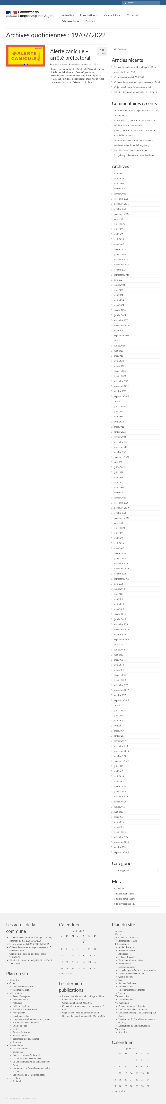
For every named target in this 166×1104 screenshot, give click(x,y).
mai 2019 (118, 599)
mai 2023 (118, 356)
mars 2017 (119, 731)
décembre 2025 (121, 199)
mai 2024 (118, 295)
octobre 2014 (120, 847)
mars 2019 (119, 609)
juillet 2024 (119, 285)
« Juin (62, 973)
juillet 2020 (119, 528)
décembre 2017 (121, 685)
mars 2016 (119, 781)
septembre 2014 (121, 852)
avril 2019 (119, 604)
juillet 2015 (119, 807)
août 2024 (118, 280)
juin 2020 (118, 533)
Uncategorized (86, 64)
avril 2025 (119, 239)
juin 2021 (118, 472)
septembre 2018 (121, 639)
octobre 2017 (120, 695)
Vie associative (16, 1045)
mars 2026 (119, 183)
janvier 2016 (120, 791)
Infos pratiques (16, 993)
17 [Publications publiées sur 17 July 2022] (95, 955)
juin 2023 (118, 351)
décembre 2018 (121, 624)
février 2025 (120, 249)
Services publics (20, 1035)
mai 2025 (118, 234)
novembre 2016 (121, 751)
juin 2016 (118, 766)
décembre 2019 (121, 563)
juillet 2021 (119, 467)
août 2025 (118, 219)
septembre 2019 (121, 579)
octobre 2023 (120, 330)
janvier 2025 (120, 254)
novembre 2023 (121, 325)
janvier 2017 (120, 741)
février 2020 (120, 553)
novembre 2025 (121, 204)
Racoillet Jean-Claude (124, 150)
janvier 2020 (120, 558)
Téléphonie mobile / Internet (26, 1039)
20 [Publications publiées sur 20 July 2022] (73, 962)
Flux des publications (124, 894)
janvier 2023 (120, 376)
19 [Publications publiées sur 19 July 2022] (67, 962)
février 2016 (120, 786)
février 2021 (120, 492)
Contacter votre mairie (23, 986)
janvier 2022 (120, 437)
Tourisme (17, 1042)
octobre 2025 (120, 209)
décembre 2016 (121, 746)
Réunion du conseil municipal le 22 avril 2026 (135, 92)
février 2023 (120, 371)
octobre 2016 (120, 756)
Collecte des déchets (22, 1006)
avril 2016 (119, 776)
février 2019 (120, 614)
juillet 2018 (119, 650)
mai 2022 (118, 416)
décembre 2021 (121, 442)
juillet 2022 (119, 406)
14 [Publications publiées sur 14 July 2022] (78, 955)
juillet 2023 (119, 346)
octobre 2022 (120, 391)
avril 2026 (119, 178)
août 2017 (118, 705)
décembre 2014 (121, 837)
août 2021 (118, 462)
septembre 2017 (121, 700)
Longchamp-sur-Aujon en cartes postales (31, 1019)
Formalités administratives (25, 1009)
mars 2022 (119, 427)
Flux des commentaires (125, 899)
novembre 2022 (121, 386)
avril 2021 (119, 482)
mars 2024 (119, 305)
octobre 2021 (120, 452)
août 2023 (118, 340)
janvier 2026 (120, 194)
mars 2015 (119, 827)
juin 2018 (118, 655)
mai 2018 (118, 660)
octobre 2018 (120, 634)
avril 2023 (119, 361)
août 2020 (118, 523)
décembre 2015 (121, 796)
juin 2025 (118, 229)
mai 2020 (118, 538)
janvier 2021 (120, 498)
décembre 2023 (121, 320)
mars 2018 (119, 670)
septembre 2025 (121, 214)
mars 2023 (119, 366)
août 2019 (118, 584)
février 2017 (120, 736)
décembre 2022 (121, 381)
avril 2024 (119, 300)
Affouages (17, 1003)
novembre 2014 (121, 842)
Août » (69, 973)
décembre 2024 (121, 259)
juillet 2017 (119, 710)
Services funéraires (21, 1032)
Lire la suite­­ (89, 82)
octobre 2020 (120, 513)
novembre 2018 (121, 629)
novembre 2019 (121, 568)
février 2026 (120, 188)
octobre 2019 (120, 574)
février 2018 (120, 675)
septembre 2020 (121, 518)
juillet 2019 (119, 589)
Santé (15, 1029)
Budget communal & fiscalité (26, 1055)
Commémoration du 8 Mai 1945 (129, 77)
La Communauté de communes (27, 1058)
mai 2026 (118, 173)
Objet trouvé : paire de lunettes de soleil (132, 87)
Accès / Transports (21, 996)
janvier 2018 (120, 680)
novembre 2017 (121, 690)
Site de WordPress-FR (124, 904)
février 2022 (120, 432)
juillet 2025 (119, 224)
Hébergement (19, 1012)
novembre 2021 (121, 447)
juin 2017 (118, 715)
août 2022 (118, 401)
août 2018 (118, 644)
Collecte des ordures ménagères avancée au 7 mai (137, 82)
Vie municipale (16, 1052)
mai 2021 (118, 477)
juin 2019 (118, 594)
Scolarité (17, 1081)
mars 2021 (119, 487)
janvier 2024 (120, 315)
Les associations (20, 1048)
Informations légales (22, 990)
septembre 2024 (121, 275)
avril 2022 (119, 422)
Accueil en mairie (21, 999)
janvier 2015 (120, 832)
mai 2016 (118, 771)
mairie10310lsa (60, 64)
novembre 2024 (121, 264)
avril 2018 (119, 665)
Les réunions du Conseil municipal (29, 1075)
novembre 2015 (121, 802)
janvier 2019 (120, 619)
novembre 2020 (121, 508)
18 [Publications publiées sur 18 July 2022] (62, 962)
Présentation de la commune (26, 1022)
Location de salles (21, 1016)
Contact (13, 983)
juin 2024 (118, 290)
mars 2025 (119, 244)
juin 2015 (118, 812)
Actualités (14, 980)
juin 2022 (118, 411)
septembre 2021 (121, 457)
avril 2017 (119, 726)
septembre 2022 (121, 396)
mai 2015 (118, 817)
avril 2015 (119, 822)
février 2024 (120, 310)
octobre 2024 (120, 270)
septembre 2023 (121, 335)
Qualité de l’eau (20, 1026)
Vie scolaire (14, 1078)
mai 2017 (118, 720)
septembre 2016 (121, 761)
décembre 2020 (121, 503)
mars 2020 (119, 548)
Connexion (119, 888)
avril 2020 (119, 543)
